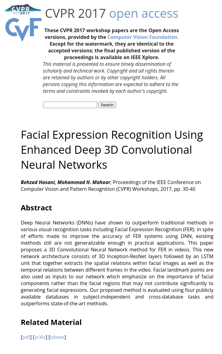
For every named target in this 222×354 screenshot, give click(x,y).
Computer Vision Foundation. (143, 37)
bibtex (57, 337)
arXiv (40, 337)
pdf (26, 337)
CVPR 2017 (75, 13)
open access (143, 13)
